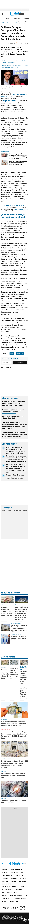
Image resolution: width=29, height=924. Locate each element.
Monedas (4, 510)
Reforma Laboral (24, 10)
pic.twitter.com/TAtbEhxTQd (15, 205)
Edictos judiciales (19, 898)
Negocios (5, 878)
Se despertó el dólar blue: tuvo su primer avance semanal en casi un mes (15, 477)
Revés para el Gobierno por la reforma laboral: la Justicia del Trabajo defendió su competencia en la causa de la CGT (16, 468)
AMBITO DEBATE (23, 908)
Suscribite (20, 362)
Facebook (6, 863)
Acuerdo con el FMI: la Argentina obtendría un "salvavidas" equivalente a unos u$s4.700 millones (15, 450)
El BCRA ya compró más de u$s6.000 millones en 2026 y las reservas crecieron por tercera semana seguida (14, 764)
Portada (5, 870)
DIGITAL (6, 907)
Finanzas (14, 872)
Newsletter (24, 863)
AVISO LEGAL (6, 898)
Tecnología (18, 890)
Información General (9, 887)
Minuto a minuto (6, 729)
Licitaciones (14, 901)
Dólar (7, 18)
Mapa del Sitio (12, 892)
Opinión (14, 878)
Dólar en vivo (14, 10)
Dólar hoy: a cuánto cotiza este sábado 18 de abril (13, 417)
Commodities (17, 510)
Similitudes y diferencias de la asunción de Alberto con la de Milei (13, 62)
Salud (15, 22)
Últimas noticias (16, 870)
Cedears (25, 510)
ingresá (26, 13)
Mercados (19, 875)
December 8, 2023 (21, 210)
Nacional (5, 881)
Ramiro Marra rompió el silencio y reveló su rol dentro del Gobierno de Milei (15, 66)
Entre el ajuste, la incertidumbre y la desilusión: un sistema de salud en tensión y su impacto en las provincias (21, 613)
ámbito (3, 22)
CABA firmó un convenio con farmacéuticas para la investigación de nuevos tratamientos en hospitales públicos (19, 629)
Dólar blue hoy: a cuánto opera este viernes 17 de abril (14, 802)
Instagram (10, 863)
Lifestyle (23, 878)
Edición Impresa (7, 884)
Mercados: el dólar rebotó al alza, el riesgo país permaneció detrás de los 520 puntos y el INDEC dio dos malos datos (14, 735)
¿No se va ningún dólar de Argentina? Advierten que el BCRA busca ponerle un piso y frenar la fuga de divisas (14, 425)
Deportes (22, 881)
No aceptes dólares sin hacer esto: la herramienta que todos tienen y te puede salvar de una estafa (14, 723)
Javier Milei (20, 353)
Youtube (18, 863)
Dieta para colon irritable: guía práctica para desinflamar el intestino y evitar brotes (18, 162)
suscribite (21, 13)
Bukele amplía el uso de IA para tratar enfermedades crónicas (18, 638)
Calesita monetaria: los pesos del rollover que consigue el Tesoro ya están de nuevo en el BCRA (14, 434)
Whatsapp (22, 863)
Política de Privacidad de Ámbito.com (14, 895)
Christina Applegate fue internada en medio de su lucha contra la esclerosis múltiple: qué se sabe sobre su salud (18, 156)
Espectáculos (6, 890)
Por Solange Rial (24, 699)
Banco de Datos (7, 875)
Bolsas (10, 510)
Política (9, 22)
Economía (17, 18)
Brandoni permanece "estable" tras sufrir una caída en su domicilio (6, 611)
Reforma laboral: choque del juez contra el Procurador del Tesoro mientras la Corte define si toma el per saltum (16, 459)
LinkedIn (14, 863)
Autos (22, 887)
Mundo (13, 881)
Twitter (2, 863)
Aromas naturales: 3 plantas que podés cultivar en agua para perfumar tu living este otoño (13, 403)
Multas (4, 901)
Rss (3, 892)
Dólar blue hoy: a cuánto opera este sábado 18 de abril (13, 411)
